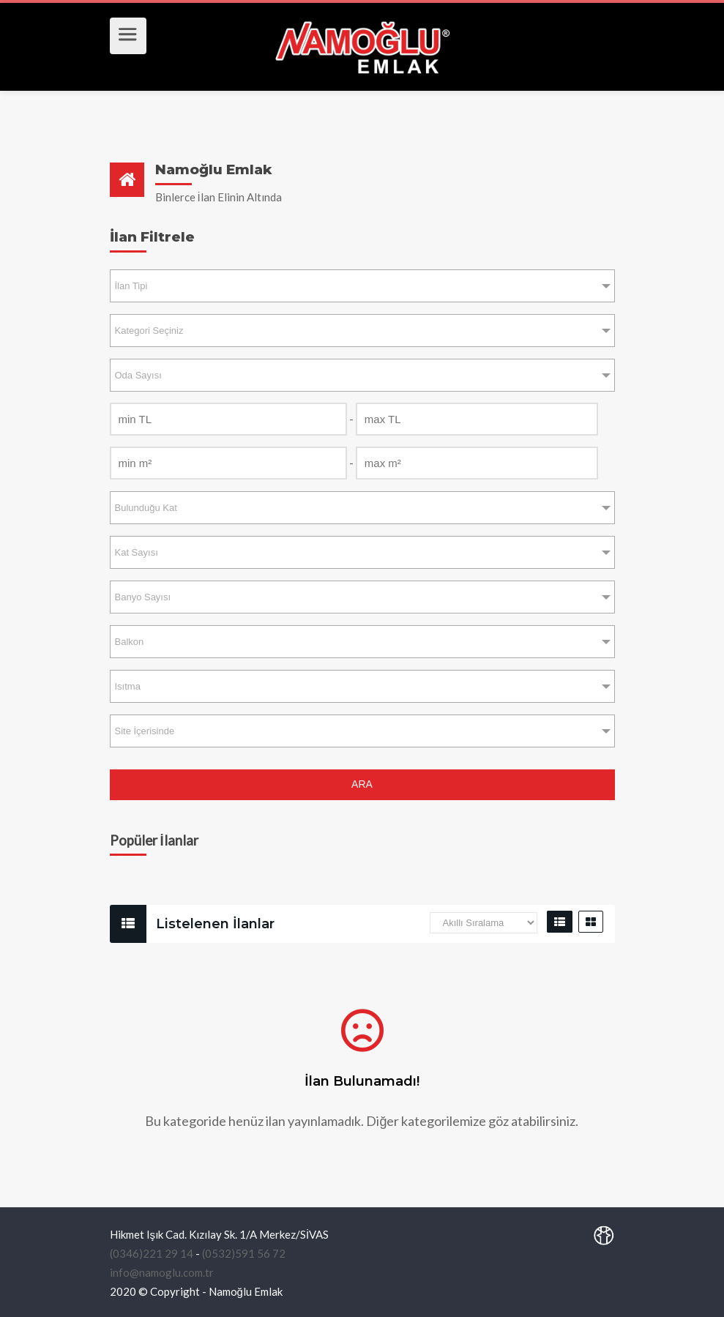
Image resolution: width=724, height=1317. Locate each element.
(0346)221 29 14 (151, 1253)
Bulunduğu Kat (146, 507)
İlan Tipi (131, 285)
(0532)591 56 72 (244, 1253)
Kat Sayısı (136, 552)
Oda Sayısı (138, 375)
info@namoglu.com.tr (162, 1272)
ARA (362, 784)
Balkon (129, 641)
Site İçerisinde (145, 730)
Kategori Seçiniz (149, 330)
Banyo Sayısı (143, 597)
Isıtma (128, 686)
